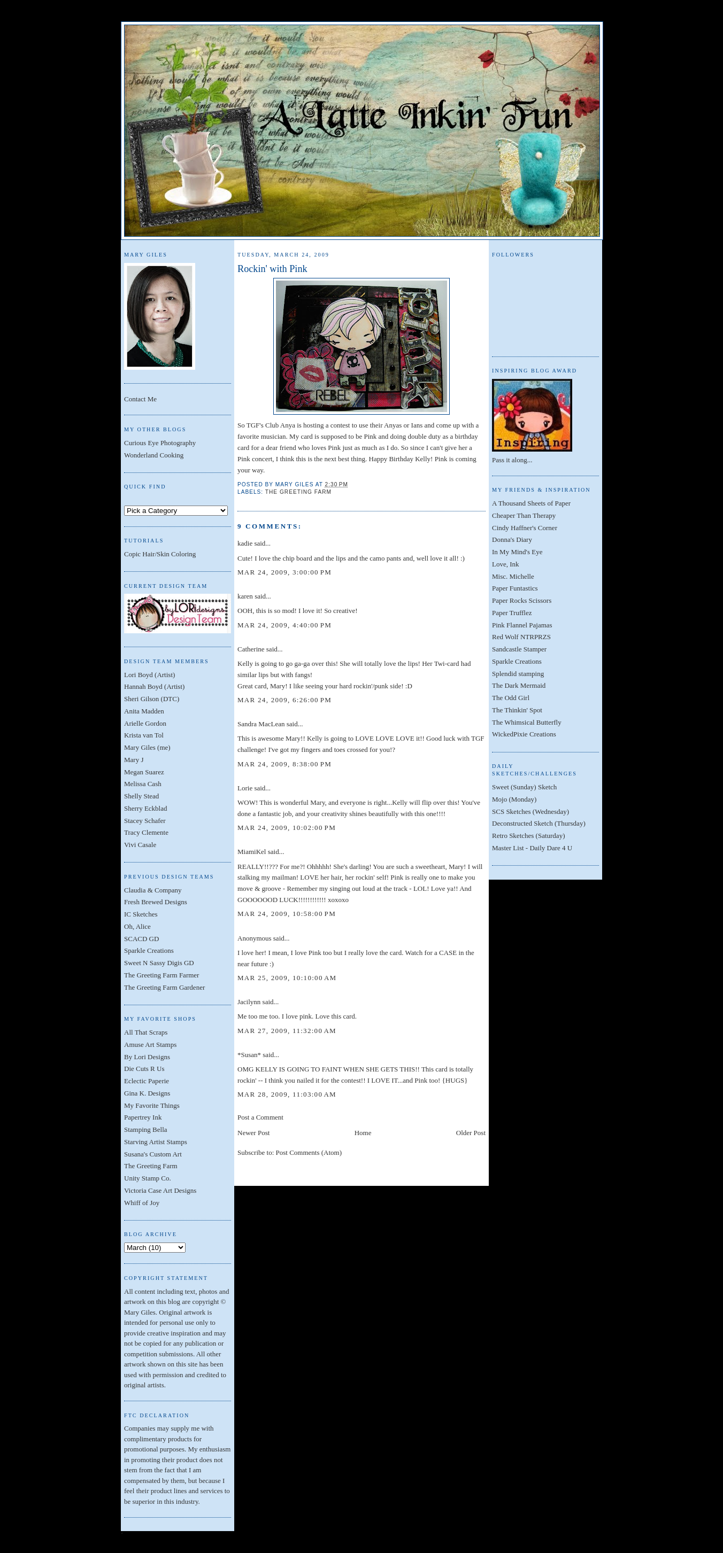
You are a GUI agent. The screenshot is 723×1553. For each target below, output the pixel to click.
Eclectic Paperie (146, 1081)
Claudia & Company (153, 890)
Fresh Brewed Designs (155, 902)
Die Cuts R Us (144, 1069)
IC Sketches (140, 914)
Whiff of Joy (141, 1203)
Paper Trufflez (512, 613)
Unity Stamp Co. (147, 1178)
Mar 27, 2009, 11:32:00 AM (286, 1031)
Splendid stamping (518, 674)
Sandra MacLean (260, 724)
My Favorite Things (152, 1105)
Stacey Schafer (145, 821)
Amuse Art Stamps (150, 1044)
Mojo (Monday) (514, 799)
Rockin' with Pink (272, 268)
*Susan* (249, 1055)
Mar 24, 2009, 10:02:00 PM (286, 828)
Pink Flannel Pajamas (522, 625)
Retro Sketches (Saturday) (528, 836)
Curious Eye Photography (160, 443)
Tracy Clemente (146, 832)
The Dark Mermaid (518, 685)
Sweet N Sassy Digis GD (159, 963)
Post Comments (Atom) (309, 1152)
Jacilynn (248, 1002)
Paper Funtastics (515, 588)
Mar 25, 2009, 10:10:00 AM (286, 978)
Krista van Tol (144, 735)
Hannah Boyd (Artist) (154, 686)
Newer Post (253, 1133)
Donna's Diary (512, 539)
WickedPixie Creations (524, 734)
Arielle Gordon (145, 723)
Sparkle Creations (149, 950)
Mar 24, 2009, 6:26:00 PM (284, 700)
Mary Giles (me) (147, 747)
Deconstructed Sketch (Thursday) (539, 823)
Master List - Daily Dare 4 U (532, 848)
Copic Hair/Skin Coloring (160, 554)
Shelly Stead (141, 796)
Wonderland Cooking (153, 455)
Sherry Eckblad (145, 808)
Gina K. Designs (147, 1093)
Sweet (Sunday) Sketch (524, 787)
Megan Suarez (144, 772)
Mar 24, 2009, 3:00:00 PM (284, 572)
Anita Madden (144, 711)
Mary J (133, 760)
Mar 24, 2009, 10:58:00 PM (286, 914)
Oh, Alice (137, 926)
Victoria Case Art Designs (160, 1190)
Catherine (251, 649)
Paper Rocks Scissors (521, 600)
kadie (244, 543)
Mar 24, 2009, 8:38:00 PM (284, 764)
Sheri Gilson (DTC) (151, 699)
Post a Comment (260, 1117)
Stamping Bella (145, 1129)
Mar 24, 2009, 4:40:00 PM (284, 625)
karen (245, 596)
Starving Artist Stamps (155, 1142)
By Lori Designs (147, 1057)
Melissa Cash (142, 784)
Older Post (471, 1133)
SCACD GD (141, 939)
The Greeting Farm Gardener (164, 987)
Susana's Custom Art (153, 1154)
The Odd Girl (510, 698)
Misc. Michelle (513, 576)
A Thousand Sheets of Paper (531, 503)
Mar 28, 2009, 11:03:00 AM (286, 1094)
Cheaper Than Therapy (524, 515)
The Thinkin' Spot (517, 710)
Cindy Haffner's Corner (524, 528)
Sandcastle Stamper (519, 649)
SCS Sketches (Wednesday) (530, 811)
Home (363, 1133)
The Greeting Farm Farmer (161, 975)
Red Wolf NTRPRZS (521, 637)
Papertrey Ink (142, 1117)
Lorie (244, 788)
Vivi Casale (140, 845)
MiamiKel (251, 852)
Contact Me (140, 399)
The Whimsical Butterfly (527, 722)
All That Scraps (145, 1032)
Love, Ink (505, 564)
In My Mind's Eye (517, 552)
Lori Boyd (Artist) (149, 675)
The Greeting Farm (151, 1166)
